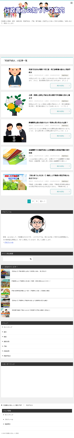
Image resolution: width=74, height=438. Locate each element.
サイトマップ (8, 327)
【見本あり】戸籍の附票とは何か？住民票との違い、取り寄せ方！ (29, 271)
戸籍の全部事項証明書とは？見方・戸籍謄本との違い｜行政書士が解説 (30, 290)
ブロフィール (8, 242)
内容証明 (6, 351)
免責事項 (7, 424)
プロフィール (9, 419)
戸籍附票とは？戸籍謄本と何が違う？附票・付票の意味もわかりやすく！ (31, 281)
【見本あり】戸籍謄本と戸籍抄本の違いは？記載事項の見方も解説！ (29, 300)
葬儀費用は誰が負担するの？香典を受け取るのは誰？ (48, 122)
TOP (12, 405)
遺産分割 (6, 341)
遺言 (5, 332)
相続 (5, 336)
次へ (41, 201)
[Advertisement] (37, 40)
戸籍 (5, 346)
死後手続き (65, 75)
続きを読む (63, 85)
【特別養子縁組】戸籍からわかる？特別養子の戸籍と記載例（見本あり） (31, 310)
